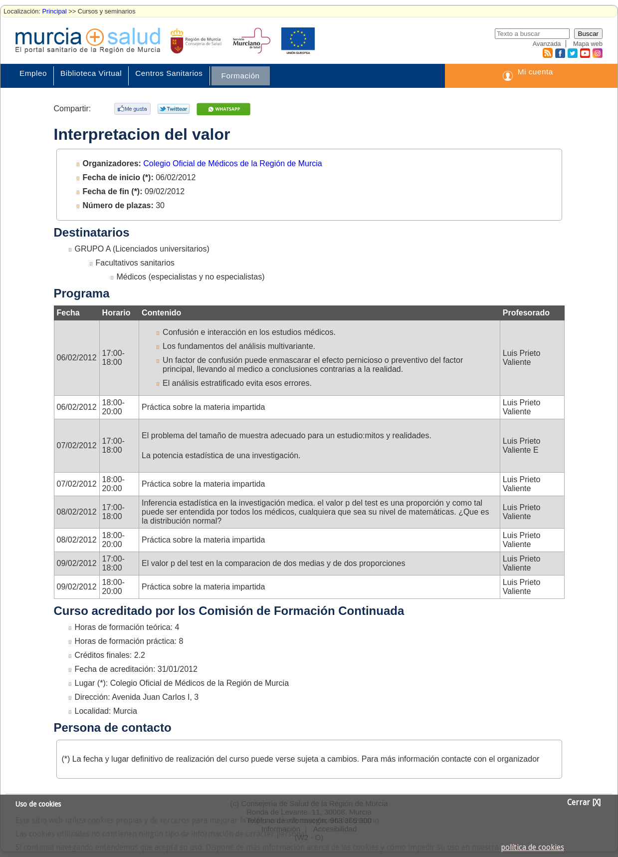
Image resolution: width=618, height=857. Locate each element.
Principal (54, 11)
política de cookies (532, 847)
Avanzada (547, 43)
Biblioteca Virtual (91, 73)
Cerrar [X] (584, 802)
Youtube (584, 53)
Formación (240, 75)
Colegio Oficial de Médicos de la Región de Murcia (232, 163)
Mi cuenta (535, 71)
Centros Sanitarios (169, 73)
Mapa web (588, 43)
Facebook (559, 53)
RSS (547, 53)
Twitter (572, 53)
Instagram (597, 53)
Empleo (33, 73)
